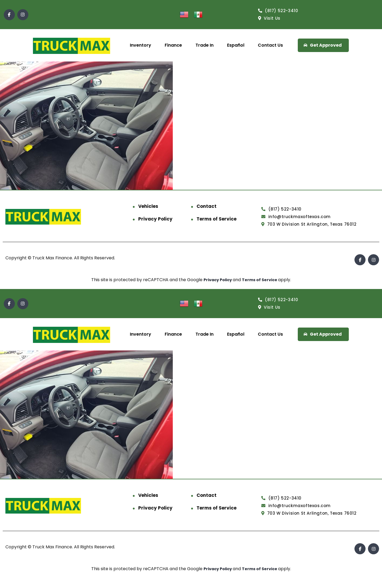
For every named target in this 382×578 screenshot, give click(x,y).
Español (235, 45)
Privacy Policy (155, 219)
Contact (207, 206)
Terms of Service (216, 219)
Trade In (204, 45)
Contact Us (270, 45)
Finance (173, 45)
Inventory (140, 45)
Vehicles (148, 206)
